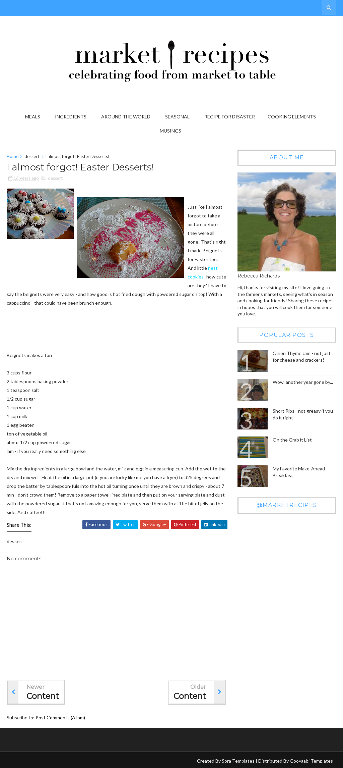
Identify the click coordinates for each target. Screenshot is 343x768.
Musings (170, 131)
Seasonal (177, 116)
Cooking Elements (292, 116)
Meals (32, 116)
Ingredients (70, 116)
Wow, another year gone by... (303, 382)
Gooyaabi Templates (311, 761)
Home (12, 156)
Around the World (125, 116)
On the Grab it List (292, 440)
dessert (31, 156)
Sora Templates (238, 761)
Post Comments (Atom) (60, 717)
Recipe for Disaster (229, 116)
